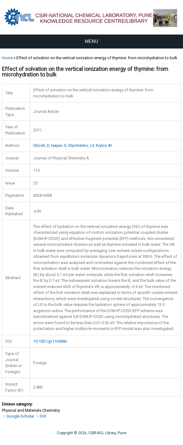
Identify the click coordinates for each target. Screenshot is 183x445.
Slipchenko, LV (81, 145)
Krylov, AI (104, 145)
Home (7, 58)
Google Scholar (20, 416)
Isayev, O (58, 145)
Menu (91, 41)
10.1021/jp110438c (50, 341)
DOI (43, 416)
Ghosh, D (41, 145)
